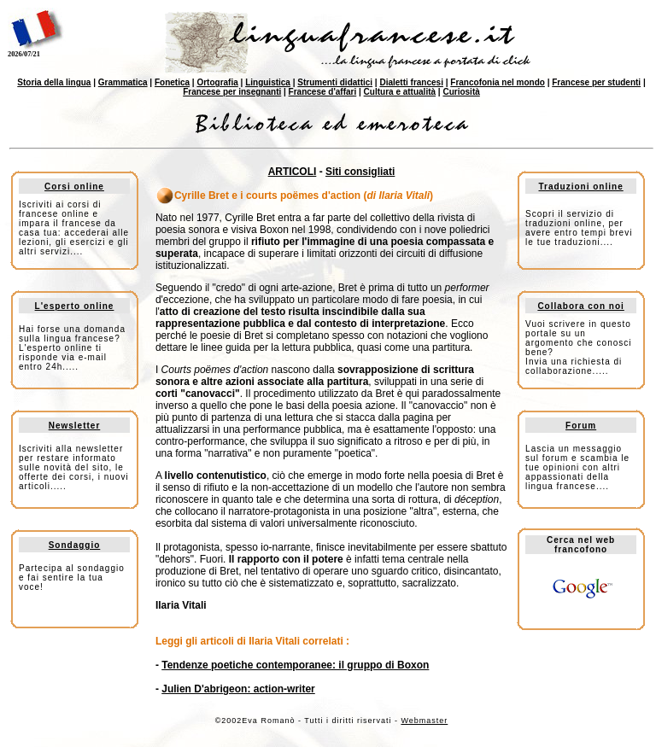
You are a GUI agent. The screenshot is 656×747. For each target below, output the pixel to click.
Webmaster (424, 720)
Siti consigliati (360, 172)
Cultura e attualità (400, 91)
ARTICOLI (292, 172)
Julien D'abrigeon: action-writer (238, 689)
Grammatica (123, 82)
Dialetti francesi (410, 82)
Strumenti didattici (334, 82)
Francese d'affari (323, 91)
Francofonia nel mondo (497, 82)
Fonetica (172, 82)
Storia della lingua (54, 82)
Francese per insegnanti (232, 91)
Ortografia (216, 82)
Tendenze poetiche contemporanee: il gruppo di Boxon (295, 665)
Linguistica (267, 82)
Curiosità (460, 91)
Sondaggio (75, 545)
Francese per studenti (596, 82)
